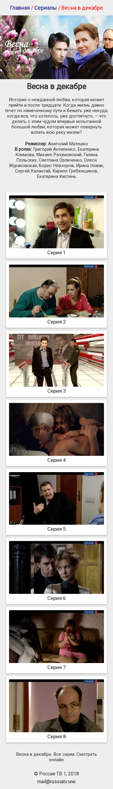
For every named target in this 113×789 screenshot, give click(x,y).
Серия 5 (56, 526)
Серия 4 (56, 457)
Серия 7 (56, 664)
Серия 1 (56, 249)
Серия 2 (56, 319)
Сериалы (45, 8)
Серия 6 (56, 595)
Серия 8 (56, 733)
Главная (20, 8)
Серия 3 (56, 388)
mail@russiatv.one (56, 781)
